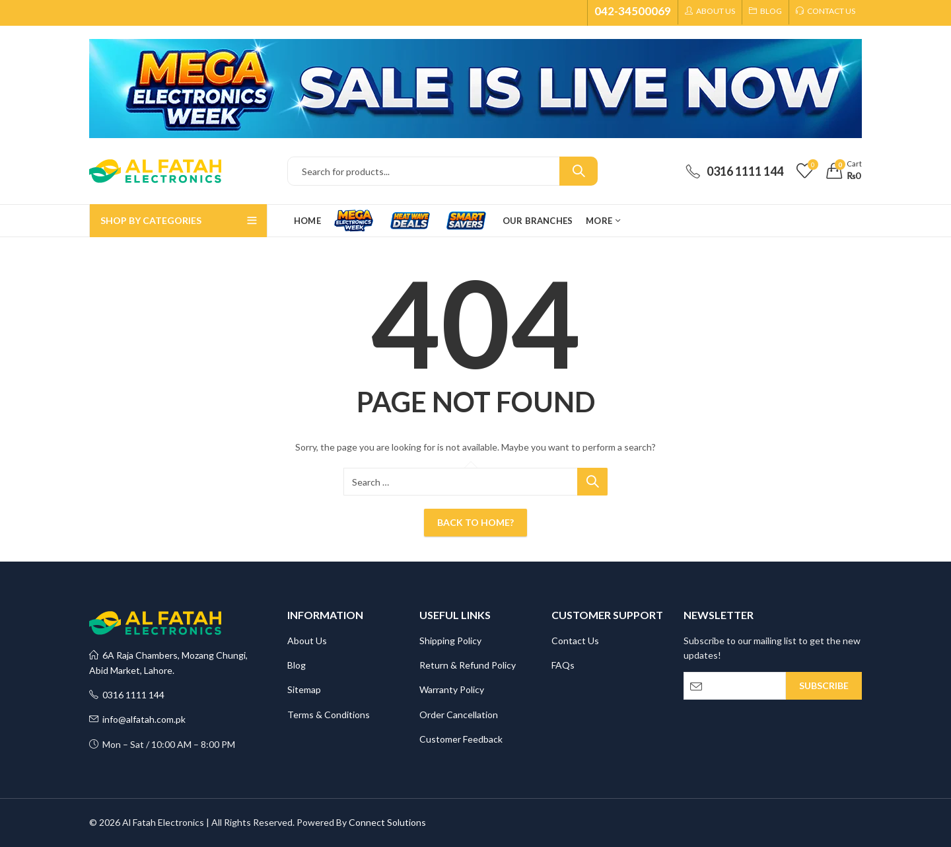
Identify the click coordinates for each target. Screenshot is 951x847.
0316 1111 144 (126, 694)
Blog (296, 665)
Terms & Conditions (328, 714)
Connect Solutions (387, 822)
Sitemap (304, 689)
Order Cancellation (458, 714)
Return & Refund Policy (467, 665)
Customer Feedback (461, 739)
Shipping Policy (450, 640)
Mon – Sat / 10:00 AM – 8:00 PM (162, 744)
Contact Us (575, 640)
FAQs (563, 665)
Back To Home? (475, 522)
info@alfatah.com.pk (137, 719)
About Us (307, 640)
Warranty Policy (451, 689)
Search (578, 171)
